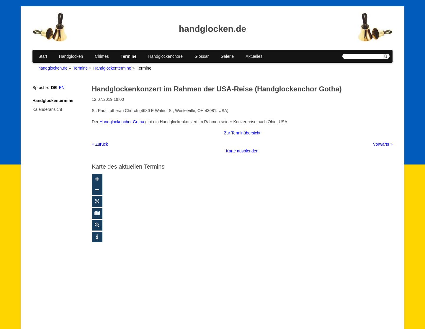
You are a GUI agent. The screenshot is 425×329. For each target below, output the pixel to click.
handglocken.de (53, 68)
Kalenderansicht (47, 109)
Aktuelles (254, 56)
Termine (128, 56)
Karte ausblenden (242, 151)
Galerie (227, 56)
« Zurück (100, 144)
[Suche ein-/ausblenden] (97, 225)
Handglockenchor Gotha (121, 121)
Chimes (102, 56)
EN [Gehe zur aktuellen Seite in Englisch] (62, 87)
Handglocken (71, 56)
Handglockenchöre (165, 56)
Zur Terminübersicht (242, 133)
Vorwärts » (383, 144)
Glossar (201, 56)
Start (42, 56)
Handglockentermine (112, 68)
